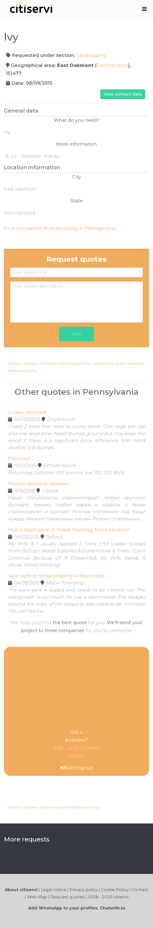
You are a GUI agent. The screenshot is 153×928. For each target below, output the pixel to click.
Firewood (19, 458)
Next (76, 333)
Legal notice (53, 889)
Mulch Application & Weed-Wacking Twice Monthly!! (69, 530)
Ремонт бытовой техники (38, 484)
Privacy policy (84, 889)
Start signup (79, 768)
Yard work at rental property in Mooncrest (56, 576)
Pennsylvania (112, 65)
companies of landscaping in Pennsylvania (66, 228)
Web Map (37, 897)
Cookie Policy (114, 889)
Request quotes (67, 897)
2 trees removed (27, 412)
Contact (140, 889)
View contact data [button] (123, 94)
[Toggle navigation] (144, 9)
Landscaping (91, 55)
